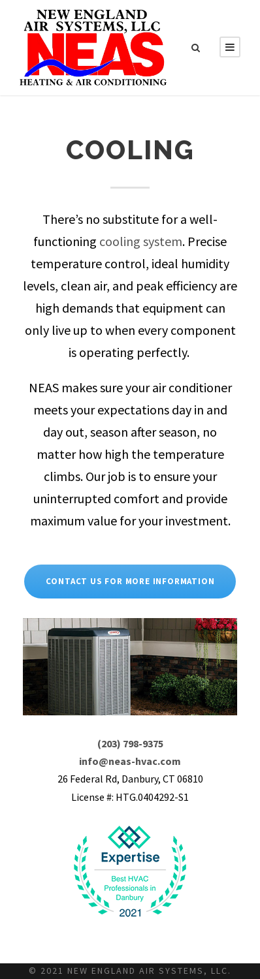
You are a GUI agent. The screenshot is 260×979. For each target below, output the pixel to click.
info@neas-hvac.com (130, 761)
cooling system (140, 241)
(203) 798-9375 (130, 743)
